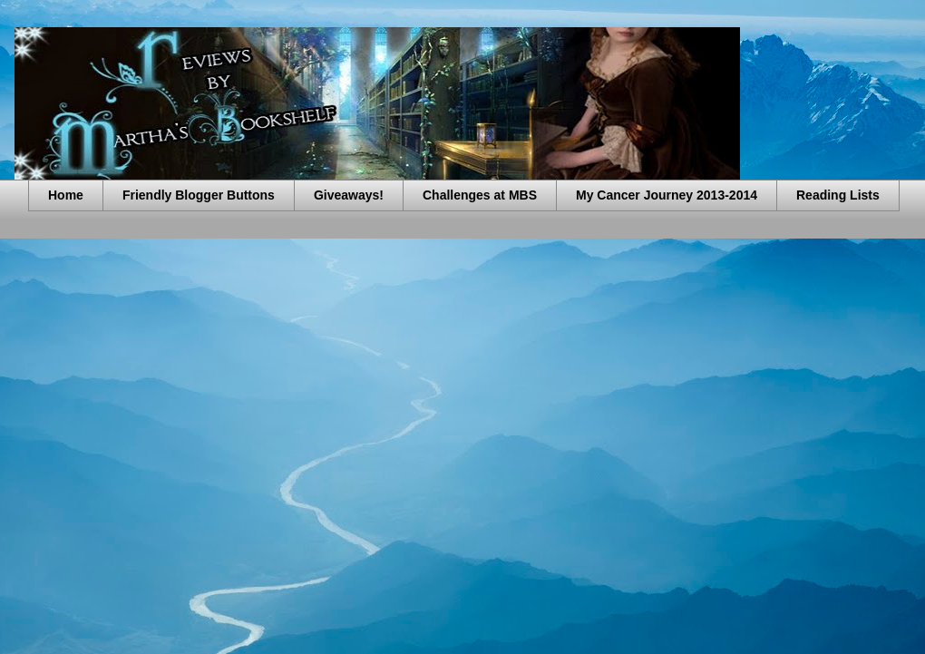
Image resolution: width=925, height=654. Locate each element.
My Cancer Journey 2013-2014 (666, 195)
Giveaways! (349, 195)
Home (65, 195)
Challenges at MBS (480, 195)
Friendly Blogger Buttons (198, 195)
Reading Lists (838, 195)
